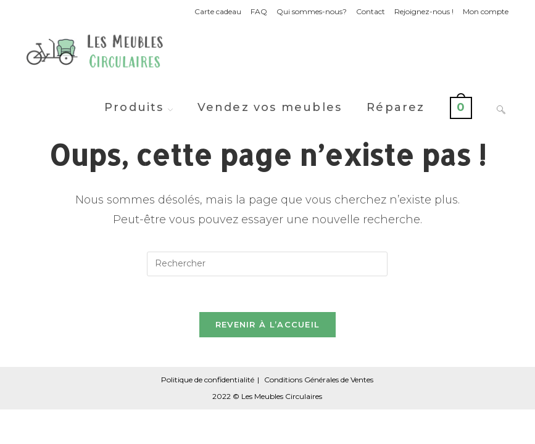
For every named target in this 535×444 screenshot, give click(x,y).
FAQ (259, 11)
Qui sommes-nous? (311, 11)
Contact (370, 11)
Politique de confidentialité (207, 381)
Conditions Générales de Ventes (318, 381)
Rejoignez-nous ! (424, 11)
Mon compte (485, 11)
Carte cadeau (217, 11)
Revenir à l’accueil (267, 326)
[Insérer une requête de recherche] (267, 264)
